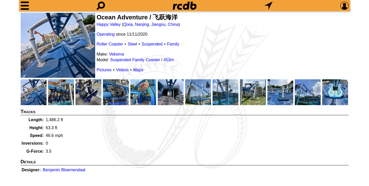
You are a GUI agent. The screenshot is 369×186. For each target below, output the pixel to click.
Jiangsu (158, 24)
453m (168, 60)
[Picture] (58, 45)
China (173, 24)
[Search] (101, 6)
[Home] (185, 6)
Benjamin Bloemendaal (64, 170)
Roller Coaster (110, 44)
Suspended (151, 44)
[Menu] (25, 6)
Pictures (104, 70)
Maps (138, 70)
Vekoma (116, 54)
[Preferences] (344, 6)
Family (173, 44)
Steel (132, 44)
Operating (106, 34)
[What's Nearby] (268, 6)
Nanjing (142, 24)
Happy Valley (109, 24)
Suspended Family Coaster (135, 60)
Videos (122, 70)
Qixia (127, 24)
